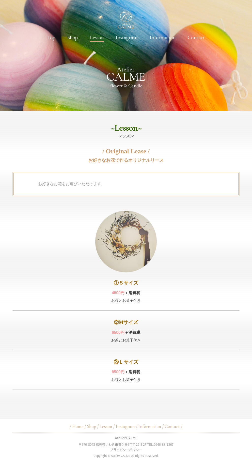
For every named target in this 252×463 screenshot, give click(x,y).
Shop (72, 37)
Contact (196, 37)
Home (77, 426)
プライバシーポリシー (126, 449)
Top (51, 37)
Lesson (97, 37)
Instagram (127, 37)
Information (163, 37)
